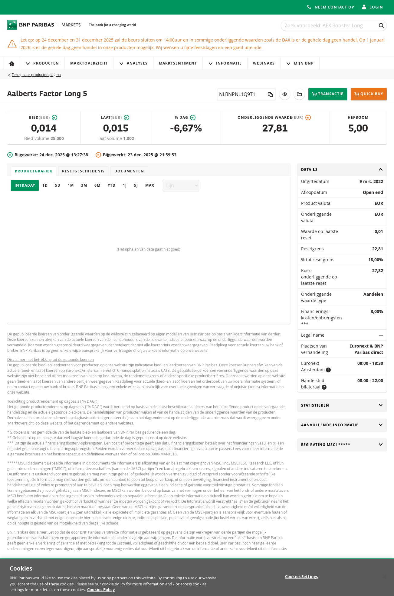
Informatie (225, 63)
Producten (42, 63)
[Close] (384, 579)
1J (125, 185)
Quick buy (368, 94)
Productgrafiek (33, 171)
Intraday (25, 185)
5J (136, 185)
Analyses (133, 63)
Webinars (264, 63)
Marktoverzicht (89, 63)
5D (58, 185)
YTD (112, 185)
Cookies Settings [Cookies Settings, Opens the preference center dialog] (301, 579)
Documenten (129, 171)
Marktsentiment (178, 63)
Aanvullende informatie (342, 425)
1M (71, 185)
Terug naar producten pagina (36, 74)
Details (342, 169)
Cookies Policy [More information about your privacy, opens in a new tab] (101, 593)
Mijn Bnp (300, 63)
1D (45, 185)
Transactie (327, 94)
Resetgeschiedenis (83, 171)
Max (149, 185)
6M (97, 185)
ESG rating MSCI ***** (342, 444)
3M (84, 185)
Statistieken (342, 405)
